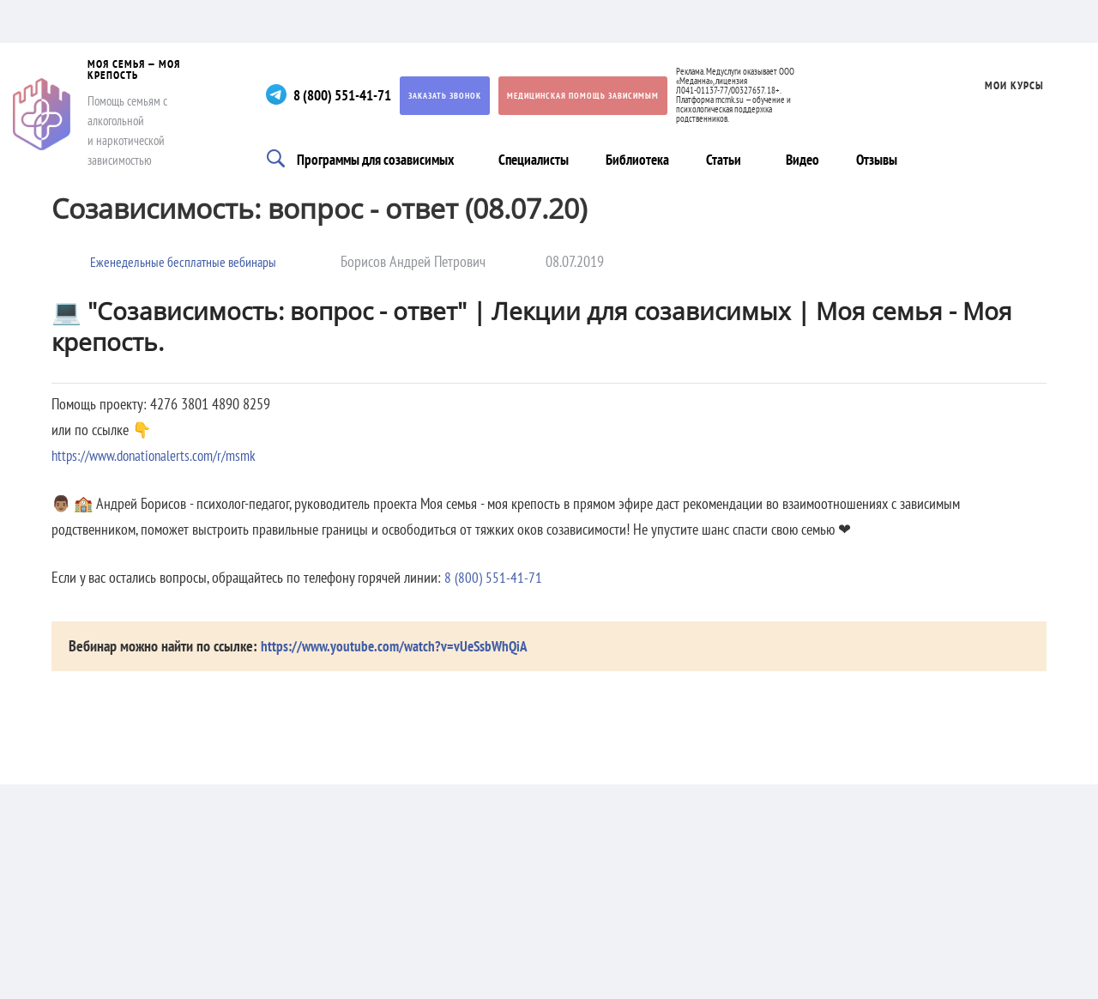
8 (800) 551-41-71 (357, 95)
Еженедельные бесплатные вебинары (192, 261)
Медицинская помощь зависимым (603, 95)
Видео (816, 157)
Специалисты (544, 157)
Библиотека (647, 157)
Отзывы (889, 157)
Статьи (732, 157)
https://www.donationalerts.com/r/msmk (159, 455)
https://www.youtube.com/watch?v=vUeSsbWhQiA (399, 646)
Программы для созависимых (381, 157)
